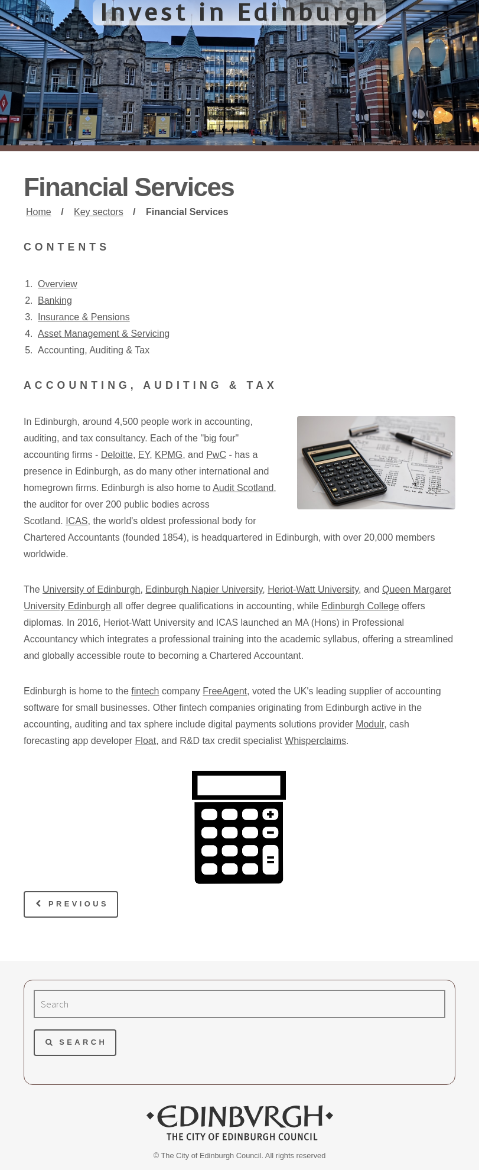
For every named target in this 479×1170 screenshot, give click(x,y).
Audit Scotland (243, 488)
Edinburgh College (360, 606)
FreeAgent (225, 691)
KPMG (169, 455)
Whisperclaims (315, 741)
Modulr (370, 724)
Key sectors (98, 212)
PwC (216, 455)
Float (146, 741)
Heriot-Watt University (313, 589)
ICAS (76, 521)
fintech (145, 691)
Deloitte (117, 455)
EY (143, 455)
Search (83, 1042)
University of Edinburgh (91, 589)
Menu (441, 33)
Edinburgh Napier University (203, 589)
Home (38, 212)
